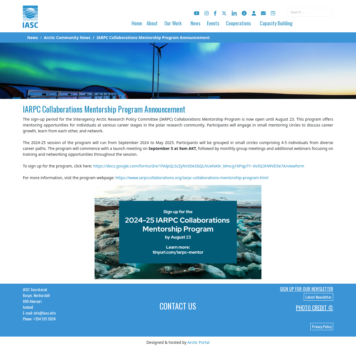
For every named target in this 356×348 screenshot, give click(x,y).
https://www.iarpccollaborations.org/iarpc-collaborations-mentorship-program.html (191, 177)
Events (213, 23)
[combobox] (310, 12)
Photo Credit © (314, 307)
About (152, 23)
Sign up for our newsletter (306, 289)
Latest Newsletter (318, 297)
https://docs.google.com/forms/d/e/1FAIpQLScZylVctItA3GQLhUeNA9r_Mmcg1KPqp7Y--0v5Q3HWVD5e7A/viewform (198, 166)
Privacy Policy (322, 326)
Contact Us (178, 306)
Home (137, 23)
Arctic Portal (198, 342)
